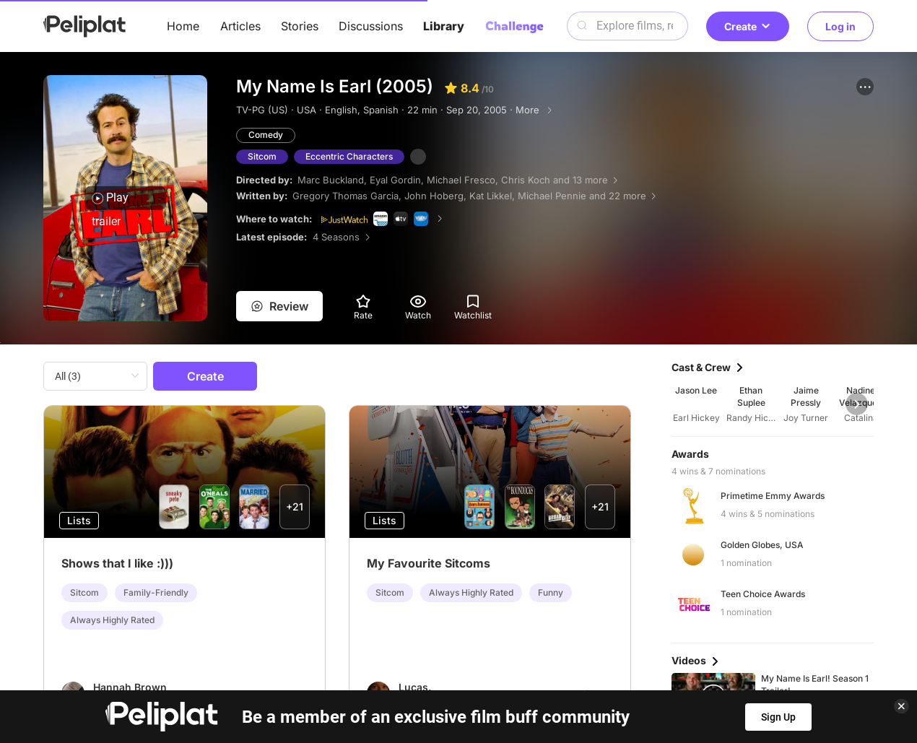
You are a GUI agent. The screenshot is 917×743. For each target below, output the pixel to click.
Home (183, 26)
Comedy (265, 134)
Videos (505, 659)
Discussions (371, 26)
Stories (299, 26)
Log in (840, 26)
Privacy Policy (344, 684)
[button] (865, 86)
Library (443, 26)
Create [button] (747, 26)
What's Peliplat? (660, 684)
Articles (240, 26)
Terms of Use (446, 684)
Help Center (245, 684)
